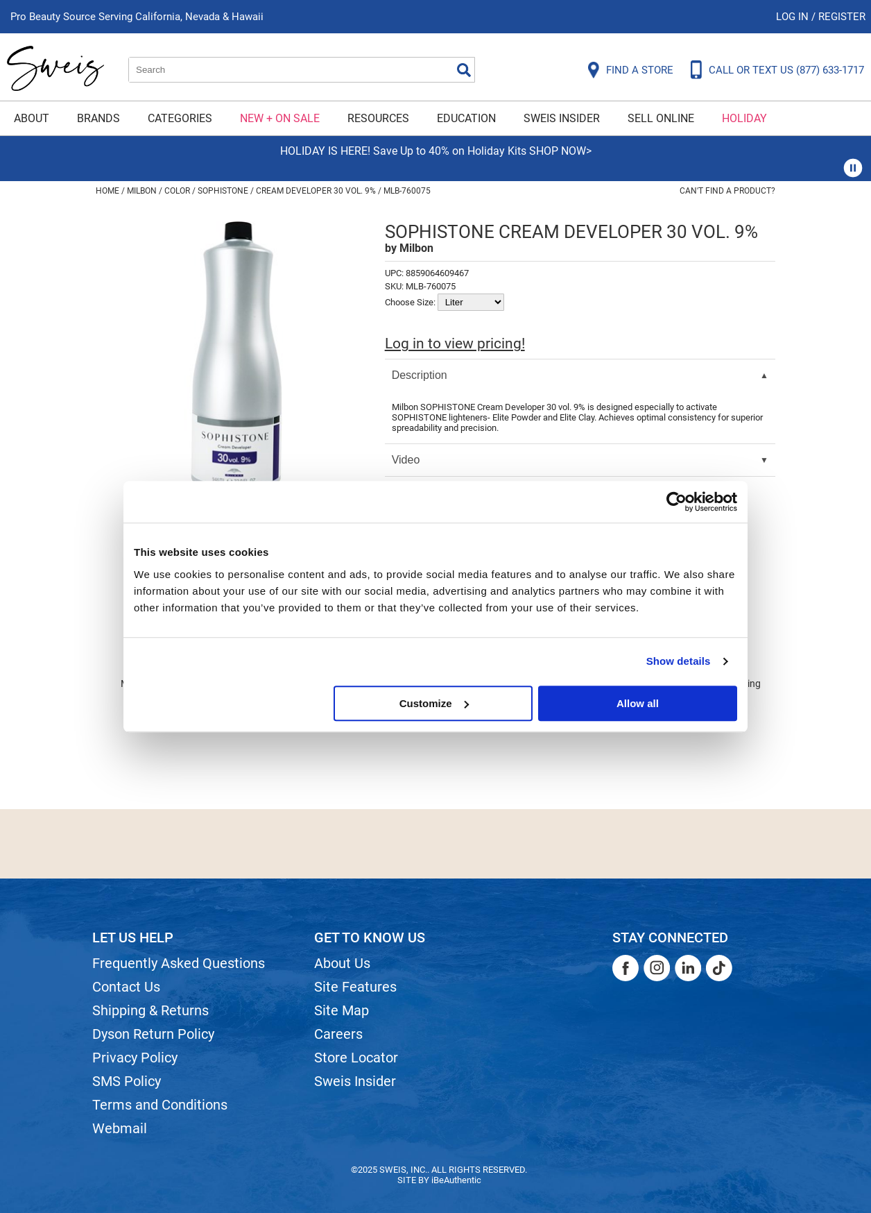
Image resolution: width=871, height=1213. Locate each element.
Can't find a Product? (727, 191)
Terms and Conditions (159, 1104)
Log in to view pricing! (455, 343)
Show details (678, 661)
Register (841, 16)
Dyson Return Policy (153, 1034)
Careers (338, 1034)
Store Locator (356, 1057)
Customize (434, 703)
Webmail (119, 1128)
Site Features (355, 986)
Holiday (744, 118)
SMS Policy (126, 1081)
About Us (342, 963)
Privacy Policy (135, 1057)
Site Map (341, 1010)
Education (466, 118)
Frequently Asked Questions (178, 963)
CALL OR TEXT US (786, 70)
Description (419, 375)
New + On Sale (280, 118)
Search (464, 70)
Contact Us (126, 986)
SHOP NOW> (560, 151)
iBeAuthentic (456, 1180)
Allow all (637, 703)
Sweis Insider (562, 118)
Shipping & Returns (150, 1010)
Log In (793, 16)
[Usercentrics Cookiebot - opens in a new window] (676, 501)
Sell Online (661, 118)
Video (406, 460)
